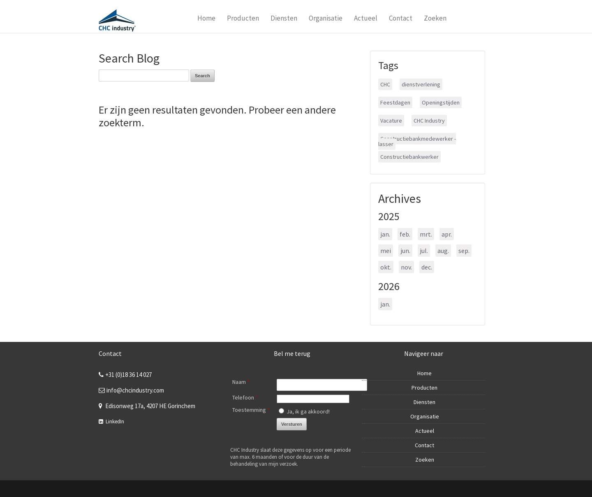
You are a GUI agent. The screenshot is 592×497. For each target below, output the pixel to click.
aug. (443, 250)
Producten (243, 18)
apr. (447, 234)
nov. (406, 267)
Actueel (365, 18)
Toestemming (251, 409)
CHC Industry (429, 120)
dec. (426, 267)
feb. (405, 234)
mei (385, 250)
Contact (400, 18)
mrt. (426, 234)
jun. (405, 250)
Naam (241, 382)
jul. (424, 250)
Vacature (391, 120)
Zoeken (435, 18)
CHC (385, 84)
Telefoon (245, 397)
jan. (385, 234)
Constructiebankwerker (409, 156)
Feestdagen (395, 102)
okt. (385, 267)
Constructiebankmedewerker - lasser (417, 141)
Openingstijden (441, 102)
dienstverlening (421, 84)
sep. (463, 250)
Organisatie (325, 18)
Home (206, 18)
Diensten (284, 18)
